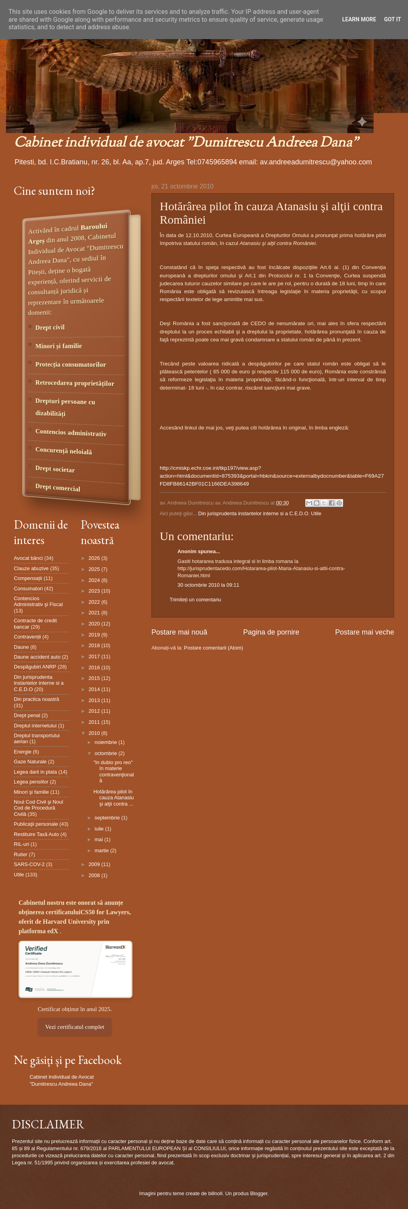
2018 (95, 645)
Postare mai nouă (179, 632)
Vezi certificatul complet (74, 1026)
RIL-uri (21, 844)
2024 (95, 580)
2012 (95, 711)
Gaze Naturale (30, 762)
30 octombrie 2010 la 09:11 (208, 585)
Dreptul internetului (35, 726)
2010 (95, 733)
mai (99, 839)
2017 (95, 656)
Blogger (259, 1193)
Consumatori (28, 588)
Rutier (20, 854)
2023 (95, 591)
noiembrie (106, 742)
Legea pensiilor (31, 782)
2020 (95, 624)
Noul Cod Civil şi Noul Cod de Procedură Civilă (38, 808)
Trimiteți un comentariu (195, 600)
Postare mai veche (364, 632)
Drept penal (27, 715)
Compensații (28, 578)
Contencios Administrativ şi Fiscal (38, 601)
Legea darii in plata (35, 772)
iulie (99, 829)
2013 (95, 700)
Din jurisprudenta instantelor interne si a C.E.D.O (253, 513)
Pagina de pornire (271, 632)
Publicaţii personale (36, 824)
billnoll (215, 1193)
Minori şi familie (31, 792)
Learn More (359, 19)
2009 (95, 864)
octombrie (106, 753)
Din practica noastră (36, 699)
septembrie (107, 818)
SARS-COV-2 (29, 864)
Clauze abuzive (31, 568)
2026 (95, 558)
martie (102, 850)
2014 (95, 689)
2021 (95, 613)
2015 (95, 678)
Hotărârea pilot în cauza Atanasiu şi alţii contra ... (113, 798)
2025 (95, 569)
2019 (95, 635)
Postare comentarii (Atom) (213, 648)
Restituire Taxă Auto (36, 834)
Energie (22, 752)
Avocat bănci (28, 558)
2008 (95, 875)
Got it (392, 19)
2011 (95, 722)
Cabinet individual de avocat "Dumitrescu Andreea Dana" (186, 143)
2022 (95, 602)
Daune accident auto (37, 657)
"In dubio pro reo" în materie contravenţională (113, 771)
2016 (95, 667)
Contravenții (27, 637)
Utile (316, 513)
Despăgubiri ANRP (35, 667)
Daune (21, 647)
